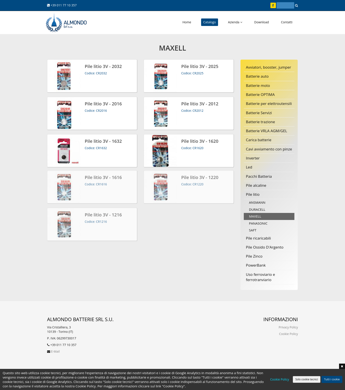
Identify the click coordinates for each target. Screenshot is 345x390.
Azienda (235, 22)
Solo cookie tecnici (306, 379)
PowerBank (256, 265)
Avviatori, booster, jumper (268, 67)
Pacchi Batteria (259, 176)
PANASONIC (258, 223)
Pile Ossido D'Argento (265, 247)
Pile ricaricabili (258, 238)
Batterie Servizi (259, 112)
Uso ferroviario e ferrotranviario (260, 277)
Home (186, 22)
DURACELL (257, 209)
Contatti (286, 22)
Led (249, 167)
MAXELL (255, 216)
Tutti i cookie (332, 379)
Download (261, 22)
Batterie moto (258, 85)
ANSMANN (257, 202)
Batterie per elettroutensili (269, 103)
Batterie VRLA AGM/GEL (266, 130)
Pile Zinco (254, 256)
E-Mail (55, 351)
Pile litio (253, 194)
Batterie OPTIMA (260, 94)
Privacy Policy (288, 327)
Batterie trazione (260, 121)
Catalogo (209, 22)
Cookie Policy (288, 334)
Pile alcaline (256, 185)
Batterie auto (257, 76)
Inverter (253, 158)
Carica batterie (259, 139)
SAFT (253, 230)
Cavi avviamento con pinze (269, 149)
